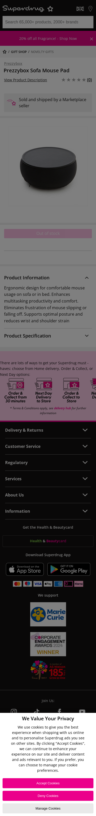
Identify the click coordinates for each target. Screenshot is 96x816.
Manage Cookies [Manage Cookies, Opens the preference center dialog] (48, 808)
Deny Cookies (48, 796)
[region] (48, 764)
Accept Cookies (47, 783)
